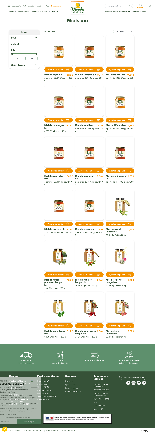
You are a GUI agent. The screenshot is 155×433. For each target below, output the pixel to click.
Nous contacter (16, 395)
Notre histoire (43, 399)
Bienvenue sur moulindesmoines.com (46, 395)
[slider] (12, 54)
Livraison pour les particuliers (101, 385)
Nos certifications (44, 390)
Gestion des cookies (69, 430)
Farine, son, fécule (73, 391)
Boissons (69, 381)
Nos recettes (99, 406)
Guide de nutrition (139, 12)
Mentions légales (52, 430)
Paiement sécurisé (101, 390)
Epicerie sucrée (71, 388)
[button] (140, 6)
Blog (95, 402)
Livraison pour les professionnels (101, 394)
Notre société (43, 381)
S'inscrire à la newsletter (132, 377)
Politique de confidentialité (33, 430)
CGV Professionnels (102, 399)
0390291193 (124, 12)
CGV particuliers (14, 430)
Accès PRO (98, 409)
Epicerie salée (71, 384)
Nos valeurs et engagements (43, 385)
